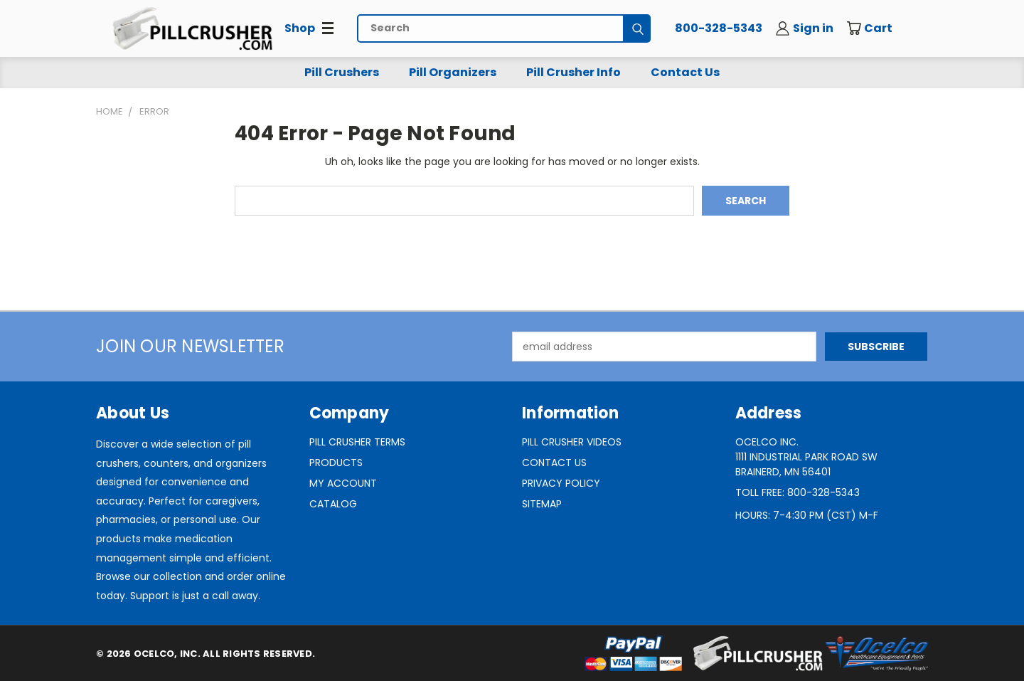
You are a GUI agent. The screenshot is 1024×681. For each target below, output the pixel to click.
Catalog (333, 504)
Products (336, 462)
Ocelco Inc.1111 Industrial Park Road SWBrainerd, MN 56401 (806, 457)
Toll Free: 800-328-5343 (797, 492)
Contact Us (685, 72)
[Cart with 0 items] (879, 28)
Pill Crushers (341, 72)
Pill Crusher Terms (357, 442)
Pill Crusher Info (573, 72)
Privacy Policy (561, 483)
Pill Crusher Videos (572, 442)
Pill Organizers (452, 72)
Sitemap (542, 504)
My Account (343, 483)
